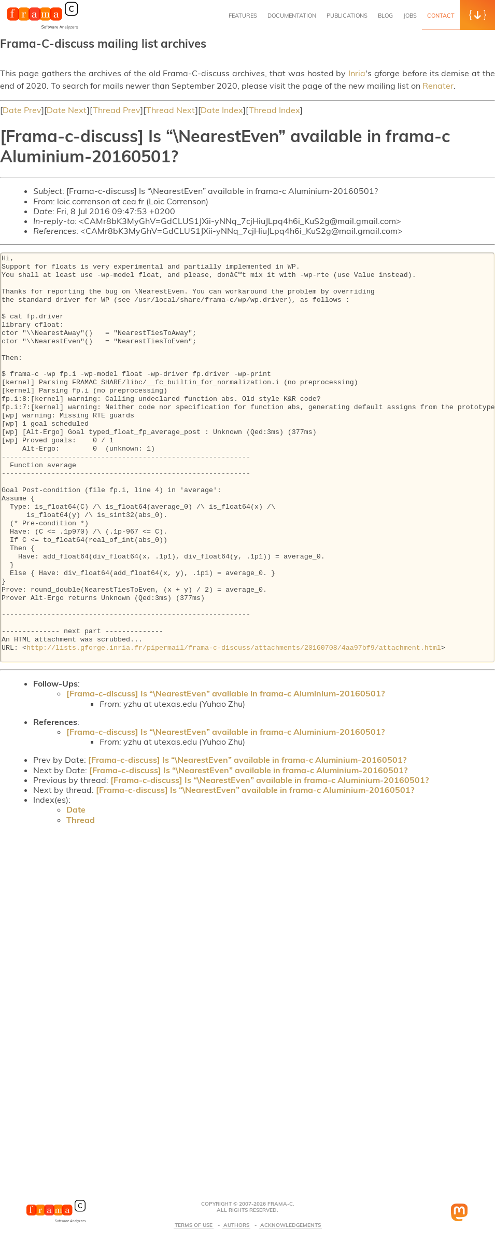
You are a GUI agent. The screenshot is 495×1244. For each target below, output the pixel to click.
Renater (438, 85)
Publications (347, 15)
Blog (385, 15)
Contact (441, 15)
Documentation (291, 15)
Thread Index (274, 110)
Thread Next (170, 110)
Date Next (67, 110)
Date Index (222, 110)
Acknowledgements (290, 1225)
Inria (356, 73)
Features (243, 15)
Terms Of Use (194, 1225)
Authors (236, 1225)
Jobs (410, 15)
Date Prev (22, 110)
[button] (477, 15)
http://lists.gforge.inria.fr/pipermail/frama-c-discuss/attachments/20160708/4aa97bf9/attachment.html (233, 648)
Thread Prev (116, 110)
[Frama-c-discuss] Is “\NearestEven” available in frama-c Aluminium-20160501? (225, 693)
